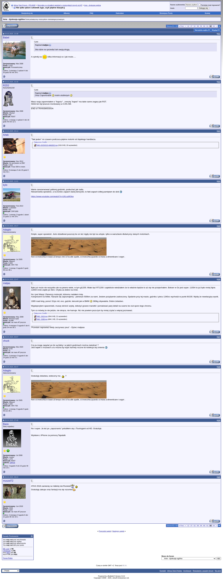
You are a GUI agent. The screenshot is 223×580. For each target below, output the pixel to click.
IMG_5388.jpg (42, 319)
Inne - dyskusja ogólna (92, 5)
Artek (6, 135)
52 (195, 26)
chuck (6, 341)
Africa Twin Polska (174, 571)
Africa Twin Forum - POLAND (24, 5)
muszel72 (8, 480)
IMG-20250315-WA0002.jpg (47, 145)
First (181, 26)
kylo (5, 185)
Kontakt (163, 571)
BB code (6, 549)
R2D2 (6, 85)
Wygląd (215, 30)
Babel (6, 37)
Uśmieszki (7, 551)
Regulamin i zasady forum (203, 571)
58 (198, 26)
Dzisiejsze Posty (166, 13)
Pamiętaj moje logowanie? (209, 5)
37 (191, 26)
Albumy (67, 13)
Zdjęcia (12, 462)
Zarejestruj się (27, 13)
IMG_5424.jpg (42, 316)
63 (214, 26)
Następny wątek (118, 531)
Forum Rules (8, 558)
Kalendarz (120, 13)
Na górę (218, 571)
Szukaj (207, 13)
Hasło (172, 8)
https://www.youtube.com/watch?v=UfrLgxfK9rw (52, 196)
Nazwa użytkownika (177, 5)
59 (201, 26)
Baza (5, 424)
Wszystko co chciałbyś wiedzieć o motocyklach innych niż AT (59, 5)
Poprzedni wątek (105, 531)
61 (207, 26)
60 (204, 26)
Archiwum (187, 571)
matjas (6, 283)
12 (188, 26)
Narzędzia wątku (201, 30)
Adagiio (7, 229)
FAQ (91, 13)
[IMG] (8, 552)
